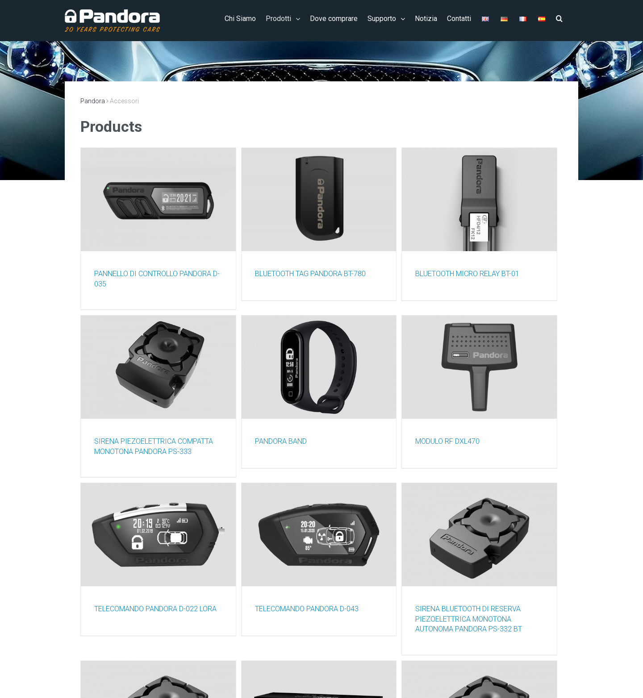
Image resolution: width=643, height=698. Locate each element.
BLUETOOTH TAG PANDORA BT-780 (310, 273)
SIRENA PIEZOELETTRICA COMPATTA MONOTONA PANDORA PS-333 (153, 446)
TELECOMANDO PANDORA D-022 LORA (155, 609)
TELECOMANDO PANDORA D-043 (307, 609)
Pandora (92, 101)
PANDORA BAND (281, 441)
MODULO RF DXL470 (447, 441)
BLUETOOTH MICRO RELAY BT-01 (467, 273)
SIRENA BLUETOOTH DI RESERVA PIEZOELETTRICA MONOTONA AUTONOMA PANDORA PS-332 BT (468, 619)
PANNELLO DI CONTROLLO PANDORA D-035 (157, 278)
